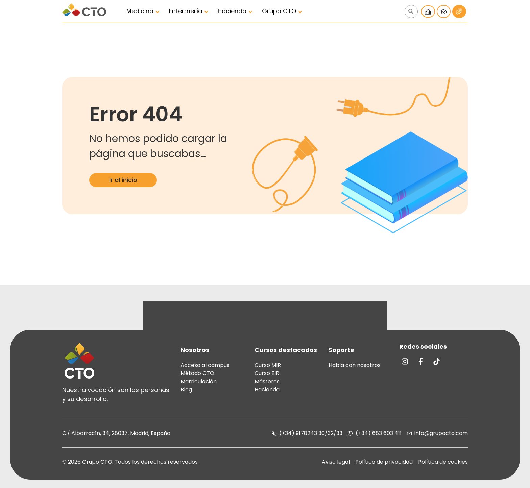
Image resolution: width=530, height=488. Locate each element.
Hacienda (232, 11)
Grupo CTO (279, 11)
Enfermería (185, 11)
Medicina (139, 11)
